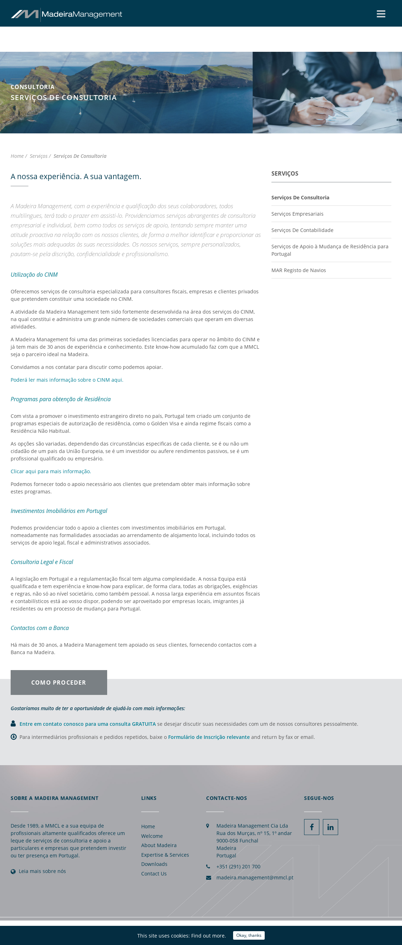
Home (148, 826)
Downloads (154, 864)
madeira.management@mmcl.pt (254, 877)
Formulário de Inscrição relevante (209, 737)
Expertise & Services (165, 854)
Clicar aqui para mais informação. (51, 471)
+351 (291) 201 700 (238, 866)
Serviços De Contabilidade (302, 230)
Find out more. (208, 935)
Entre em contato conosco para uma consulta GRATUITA (88, 723)
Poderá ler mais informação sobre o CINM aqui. (67, 379)
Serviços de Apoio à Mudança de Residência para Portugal (330, 250)
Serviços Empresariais (297, 213)
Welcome (152, 836)
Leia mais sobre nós (42, 871)
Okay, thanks (248, 935)
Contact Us (154, 873)
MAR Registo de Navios (298, 270)
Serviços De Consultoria (300, 197)
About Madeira (159, 845)
